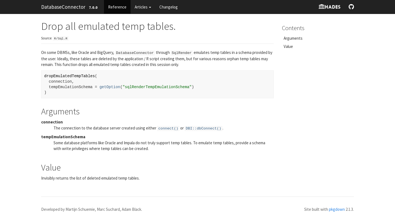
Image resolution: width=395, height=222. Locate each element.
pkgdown (337, 209)
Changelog (168, 7)
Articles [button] (143, 7)
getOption (110, 87)
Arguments (293, 38)
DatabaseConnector (63, 7)
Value (288, 46)
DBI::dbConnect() (203, 128)
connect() (168, 128)
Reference (117, 7)
